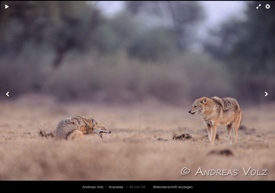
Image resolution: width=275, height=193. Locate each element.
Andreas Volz (93, 187)
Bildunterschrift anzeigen (173, 187)
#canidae (115, 187)
